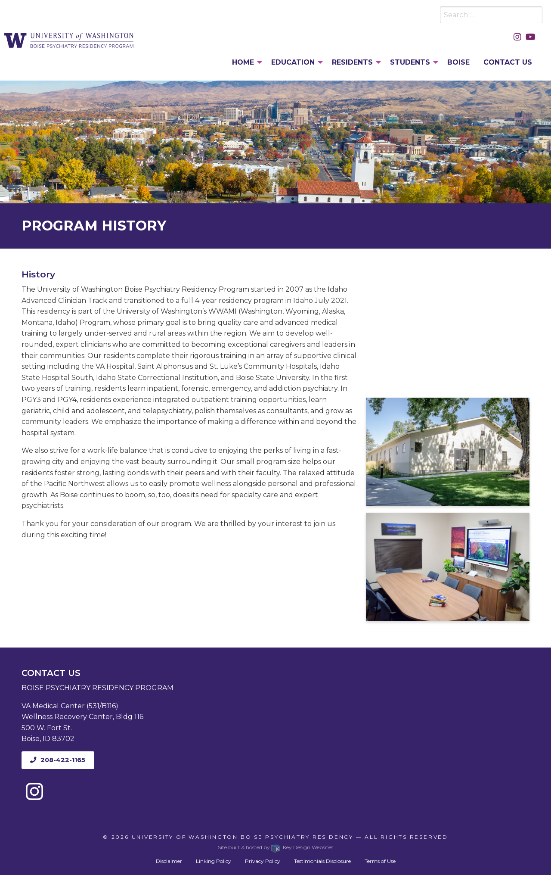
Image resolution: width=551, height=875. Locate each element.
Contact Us (507, 62)
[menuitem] (244, 62)
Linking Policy (213, 861)
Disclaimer (169, 861)
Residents (352, 62)
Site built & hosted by (275, 847)
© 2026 (117, 837)
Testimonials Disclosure (322, 861)
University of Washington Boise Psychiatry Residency (242, 837)
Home (243, 62)
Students (410, 62)
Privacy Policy (262, 861)
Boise (458, 62)
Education (293, 62)
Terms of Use (380, 861)
